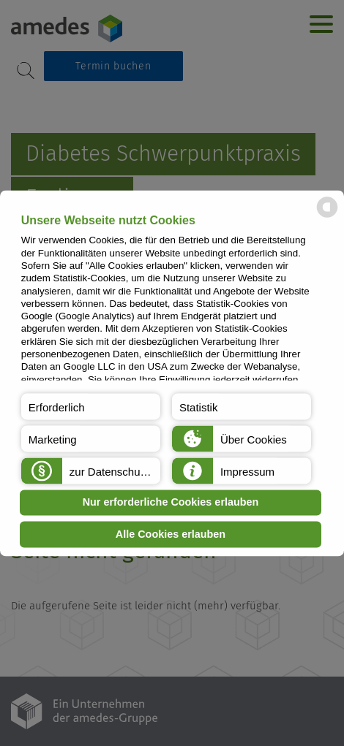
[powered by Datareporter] (327, 216)
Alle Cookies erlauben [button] (170, 534)
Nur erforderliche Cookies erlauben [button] (171, 503)
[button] (90, 406)
